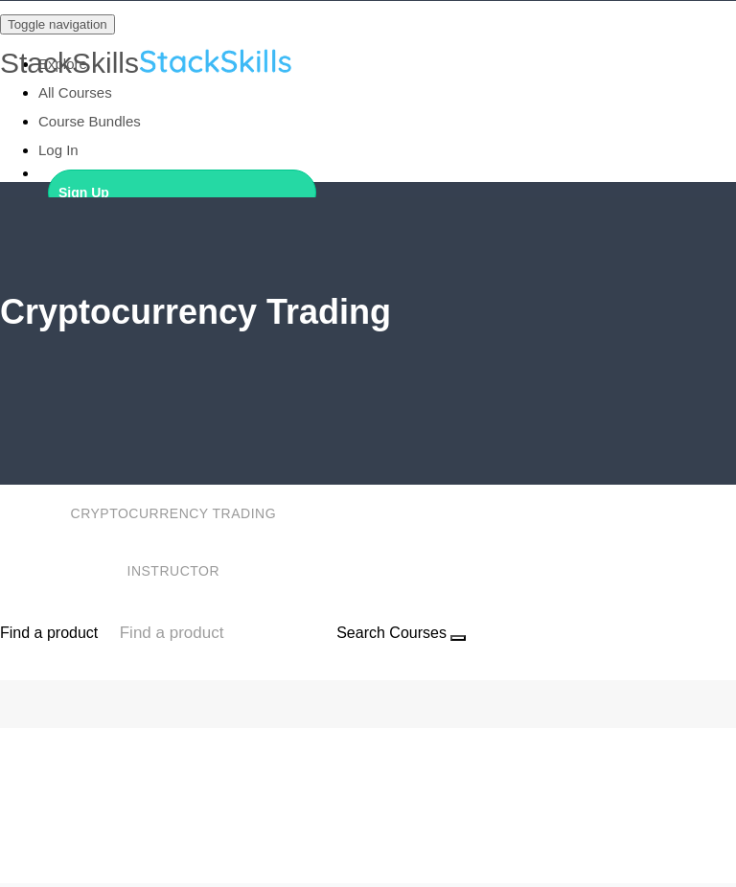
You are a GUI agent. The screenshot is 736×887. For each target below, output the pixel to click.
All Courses (75, 92)
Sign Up (83, 192)
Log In (58, 150)
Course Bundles (89, 121)
